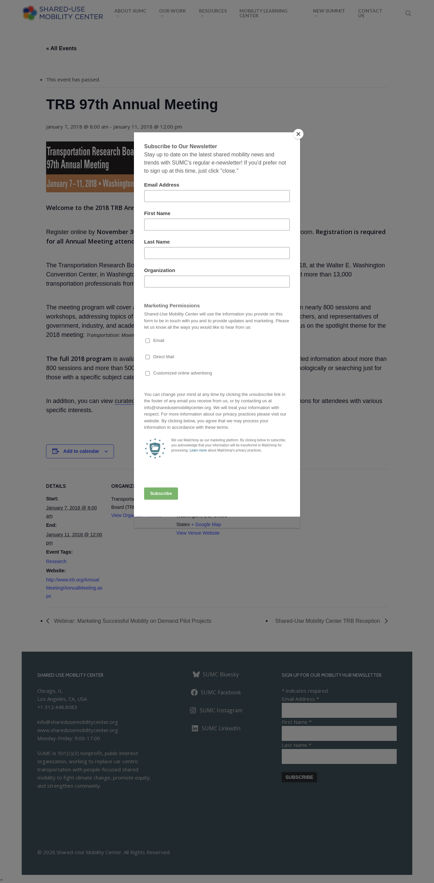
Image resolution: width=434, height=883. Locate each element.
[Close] (298, 134)
